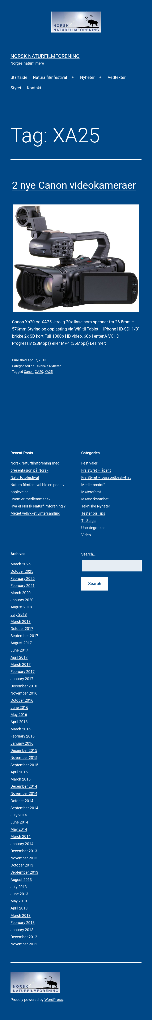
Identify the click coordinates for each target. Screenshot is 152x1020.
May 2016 (18, 714)
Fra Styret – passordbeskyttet (106, 477)
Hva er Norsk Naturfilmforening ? (38, 506)
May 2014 (18, 829)
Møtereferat (91, 492)
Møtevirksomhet (95, 499)
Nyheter (87, 77)
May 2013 (18, 901)
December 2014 (23, 786)
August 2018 (21, 607)
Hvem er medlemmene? (30, 499)
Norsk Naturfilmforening (45, 56)
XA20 (39, 372)
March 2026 (20, 564)
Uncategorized (93, 528)
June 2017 (19, 650)
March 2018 (20, 621)
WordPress (54, 999)
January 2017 (21, 679)
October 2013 (21, 865)
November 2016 (23, 693)
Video (86, 535)
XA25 (48, 372)
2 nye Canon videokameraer (74, 185)
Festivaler (89, 463)
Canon (29, 372)
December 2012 (23, 937)
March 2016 (20, 729)
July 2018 (18, 614)
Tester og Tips (93, 513)
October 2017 (21, 628)
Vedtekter (117, 77)
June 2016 (19, 707)
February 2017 (22, 671)
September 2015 (24, 765)
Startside (18, 77)
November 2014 (23, 793)
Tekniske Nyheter (48, 366)
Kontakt (34, 87)
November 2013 (23, 858)
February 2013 (22, 922)
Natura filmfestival (50, 77)
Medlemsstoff (93, 485)
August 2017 (21, 643)
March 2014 (20, 836)
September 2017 (24, 636)
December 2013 (23, 851)
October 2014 (21, 801)
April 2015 (19, 772)
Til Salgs (88, 520)
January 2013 (21, 930)
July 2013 (18, 887)
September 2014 (24, 808)
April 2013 (19, 908)
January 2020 (21, 600)
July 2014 (18, 815)
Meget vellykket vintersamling (35, 513)
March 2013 (20, 915)
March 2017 (20, 664)
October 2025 (21, 571)
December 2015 (23, 750)
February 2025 (22, 578)
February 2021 (22, 585)
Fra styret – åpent (96, 470)
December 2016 (23, 686)
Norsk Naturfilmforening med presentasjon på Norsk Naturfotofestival (34, 470)
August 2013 (21, 879)
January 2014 (21, 844)
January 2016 (21, 743)
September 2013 (24, 872)
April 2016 (19, 721)
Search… (88, 554)
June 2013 (19, 894)
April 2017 (19, 657)
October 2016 (21, 700)
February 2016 (22, 736)
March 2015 (20, 779)
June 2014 (19, 822)
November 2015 (23, 757)
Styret (15, 87)
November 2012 (23, 944)
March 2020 (20, 593)
